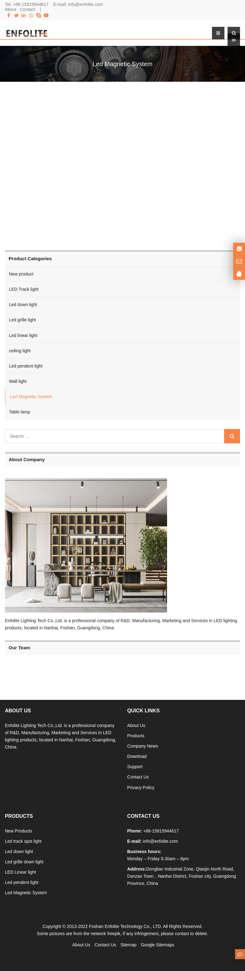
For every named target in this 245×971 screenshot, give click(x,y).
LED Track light (24, 289)
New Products (18, 830)
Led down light (23, 304)
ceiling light (20, 350)
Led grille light (22, 319)
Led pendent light (25, 366)
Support (134, 766)
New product (21, 273)
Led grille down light (24, 861)
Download (137, 756)
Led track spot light (23, 841)
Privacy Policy (140, 787)
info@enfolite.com (85, 4)
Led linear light (23, 335)
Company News (142, 746)
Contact (27, 9)
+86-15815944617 (30, 4)
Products (135, 735)
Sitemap (128, 944)
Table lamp (19, 411)
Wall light (17, 381)
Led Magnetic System (31, 396)
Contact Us (138, 776)
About (11, 9)
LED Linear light (20, 872)
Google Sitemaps (157, 944)
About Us (136, 725)
